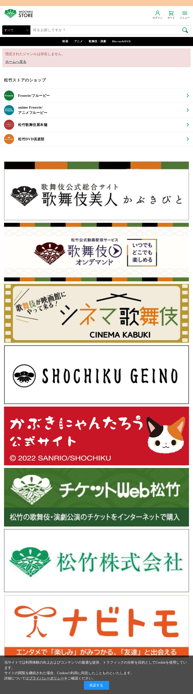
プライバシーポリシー (46, 678)
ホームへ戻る (15, 62)
